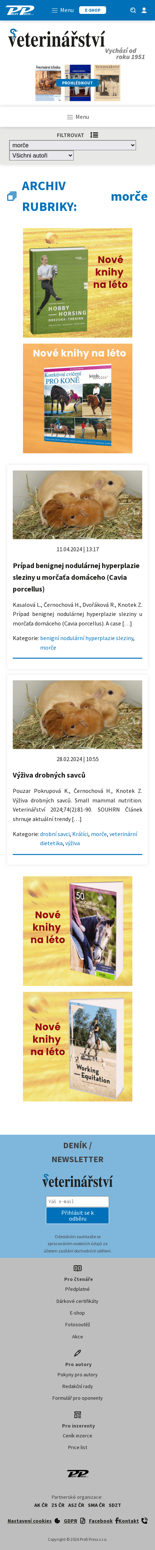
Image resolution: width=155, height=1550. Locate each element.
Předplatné (77, 1289)
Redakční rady (77, 1386)
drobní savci (55, 834)
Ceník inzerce (77, 1435)
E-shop (77, 1312)
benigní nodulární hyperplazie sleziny (86, 638)
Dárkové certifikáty (77, 1301)
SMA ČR (96, 1505)
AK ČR (41, 1505)
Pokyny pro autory (78, 1374)
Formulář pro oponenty (78, 1398)
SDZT (115, 1505)
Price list (77, 1447)
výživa (72, 843)
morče (48, 647)
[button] (77, 1215)
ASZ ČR (76, 1505)
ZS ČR (58, 1505)
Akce (77, 1336)
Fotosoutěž (77, 1324)
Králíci (80, 834)
